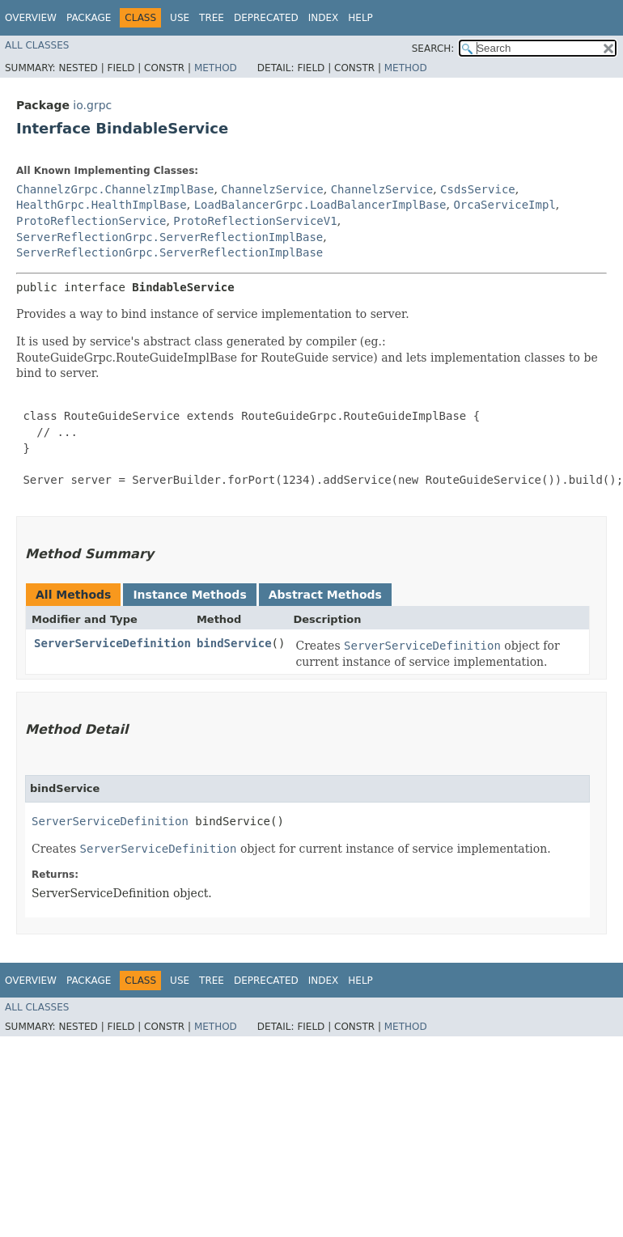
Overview (31, 17)
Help (360, 17)
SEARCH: (433, 48)
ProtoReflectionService (91, 220)
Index (323, 17)
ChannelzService (272, 189)
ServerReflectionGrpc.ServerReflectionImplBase (169, 237)
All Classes (37, 45)
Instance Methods (189, 594)
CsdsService (477, 189)
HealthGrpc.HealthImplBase (101, 204)
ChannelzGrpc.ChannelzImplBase (115, 189)
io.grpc (92, 105)
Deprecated (266, 17)
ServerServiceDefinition (112, 643)
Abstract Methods (325, 594)
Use (179, 17)
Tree (211, 17)
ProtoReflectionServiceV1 (255, 220)
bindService (234, 643)
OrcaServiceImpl (504, 204)
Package (88, 17)
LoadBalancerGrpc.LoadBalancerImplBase (320, 204)
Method (215, 68)
